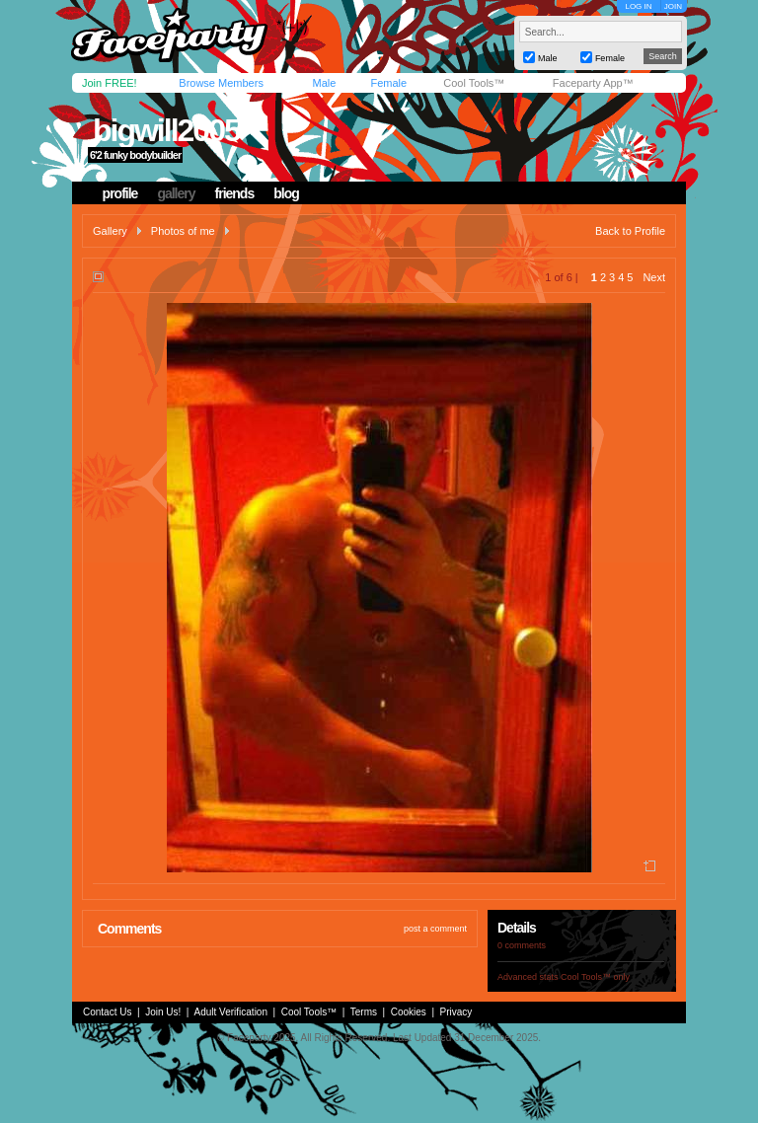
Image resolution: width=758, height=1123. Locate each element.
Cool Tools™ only (595, 977)
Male (324, 83)
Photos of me (183, 231)
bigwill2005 (166, 130)
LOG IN (638, 6)
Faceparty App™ (593, 83)
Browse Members (221, 83)
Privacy (456, 1012)
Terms (363, 1012)
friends (235, 193)
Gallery (110, 231)
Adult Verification (230, 1012)
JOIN (673, 6)
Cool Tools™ (473, 83)
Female (388, 83)
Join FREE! (109, 83)
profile (120, 193)
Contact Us (107, 1012)
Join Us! (163, 1012)
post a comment (435, 929)
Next (654, 277)
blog (286, 193)
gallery (175, 193)
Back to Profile (630, 231)
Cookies (408, 1012)
